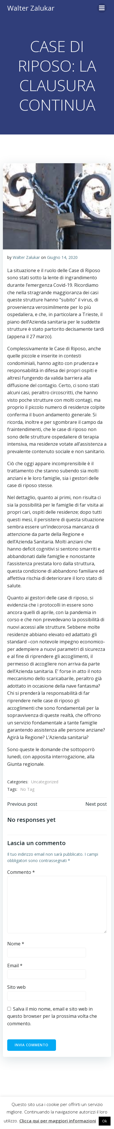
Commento (21, 872)
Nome (15, 943)
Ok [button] (104, 1121)
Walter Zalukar (26, 257)
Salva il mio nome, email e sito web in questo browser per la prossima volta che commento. (52, 1016)
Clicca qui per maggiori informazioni (57, 1121)
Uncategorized (44, 781)
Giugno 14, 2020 (62, 257)
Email (15, 965)
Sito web (16, 987)
